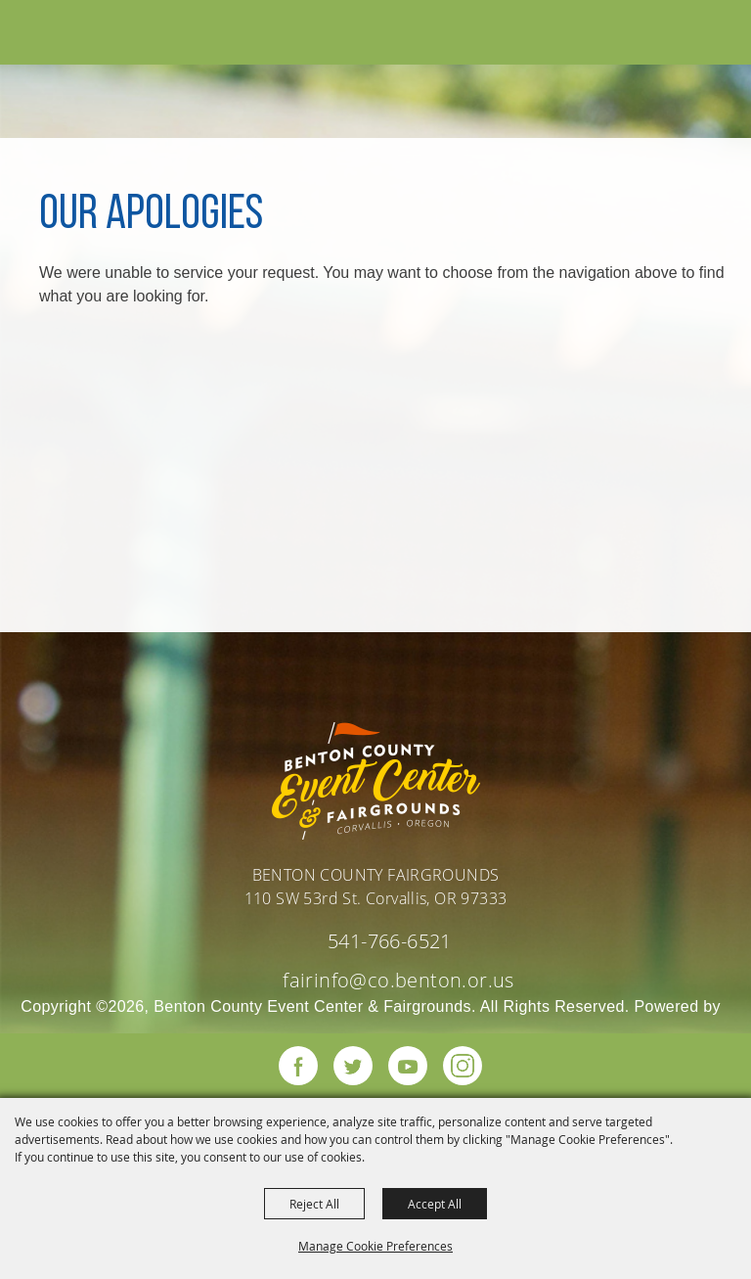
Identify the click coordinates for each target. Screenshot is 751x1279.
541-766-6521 (390, 941)
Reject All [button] (314, 1203)
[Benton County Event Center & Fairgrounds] (59, 35)
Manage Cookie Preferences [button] (375, 1246)
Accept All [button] (435, 1203)
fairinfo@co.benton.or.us (398, 980)
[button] (686, 34)
